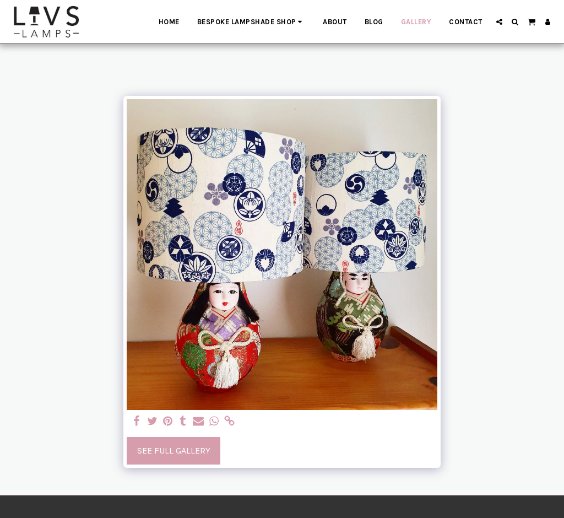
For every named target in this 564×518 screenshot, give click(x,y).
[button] (499, 21)
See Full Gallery (173, 450)
